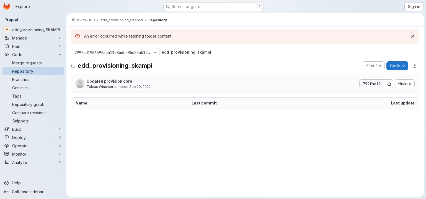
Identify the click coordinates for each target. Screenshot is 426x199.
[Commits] (33, 87)
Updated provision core (109, 81)
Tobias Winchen (100, 87)
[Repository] (33, 71)
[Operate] (33, 146)
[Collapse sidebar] (33, 192)
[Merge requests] (33, 63)
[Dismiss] (412, 36)
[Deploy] (33, 137)
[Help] (33, 183)
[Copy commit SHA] (388, 83)
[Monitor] (33, 154)
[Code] (33, 54)
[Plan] (33, 46)
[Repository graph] (33, 104)
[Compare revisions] (33, 112)
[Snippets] (33, 121)
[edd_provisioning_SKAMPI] (33, 29)
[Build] (33, 129)
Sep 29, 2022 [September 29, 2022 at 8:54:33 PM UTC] (140, 87)
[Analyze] (33, 162)
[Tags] (33, 96)
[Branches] (33, 79)
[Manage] (33, 38)
